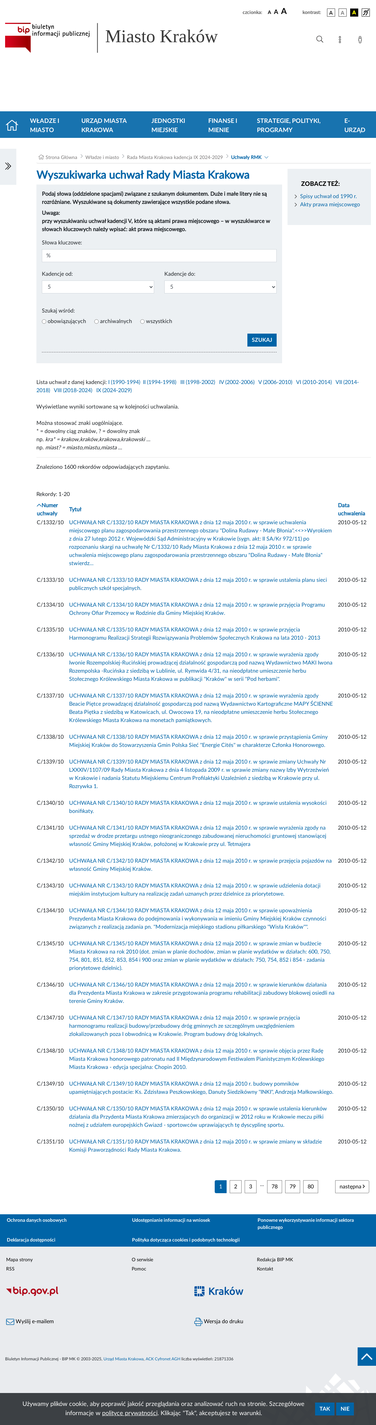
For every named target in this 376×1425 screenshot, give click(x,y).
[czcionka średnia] (276, 12)
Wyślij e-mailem (30, 1322)
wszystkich (159, 321)
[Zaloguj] (361, 40)
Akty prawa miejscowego (330, 204)
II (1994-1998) (159, 382)
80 (311, 1186)
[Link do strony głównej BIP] (121, 38)
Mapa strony (19, 1260)
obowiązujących (67, 321)
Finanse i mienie (222, 125)
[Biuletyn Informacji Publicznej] (94, 1295)
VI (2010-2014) (314, 382)
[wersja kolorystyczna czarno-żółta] (354, 12)
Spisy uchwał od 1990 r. (328, 196)
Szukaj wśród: (58, 311)
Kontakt (265, 1269)
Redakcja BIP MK (275, 1260)
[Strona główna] (14, 126)
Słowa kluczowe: (62, 242)
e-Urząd (354, 125)
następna (352, 1186)
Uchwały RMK (246, 157)
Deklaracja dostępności (31, 1240)
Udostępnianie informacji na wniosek (171, 1220)
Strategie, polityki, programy (289, 125)
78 (275, 1186)
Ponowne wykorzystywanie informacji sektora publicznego (306, 1224)
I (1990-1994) (124, 382)
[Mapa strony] (341, 40)
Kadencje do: (179, 274)
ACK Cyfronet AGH (163, 1359)
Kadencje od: (57, 274)
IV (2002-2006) (237, 382)
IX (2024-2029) (114, 390)
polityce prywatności (130, 1413)
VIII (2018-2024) (73, 390)
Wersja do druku (218, 1322)
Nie (345, 1409)
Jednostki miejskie (168, 125)
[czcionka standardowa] (269, 12)
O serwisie (142, 1260)
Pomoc (139, 1269)
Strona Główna (61, 157)
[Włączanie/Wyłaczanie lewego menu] (8, 167)
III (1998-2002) (197, 382)
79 (293, 1186)
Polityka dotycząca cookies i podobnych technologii (186, 1240)
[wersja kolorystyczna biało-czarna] (343, 12)
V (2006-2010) (275, 382)
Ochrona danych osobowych (37, 1220)
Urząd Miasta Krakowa (104, 125)
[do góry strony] (367, 1356)
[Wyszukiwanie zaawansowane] (319, 39)
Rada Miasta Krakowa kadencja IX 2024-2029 (175, 157)
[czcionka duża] (290, 11)
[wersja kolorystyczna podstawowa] (331, 12)
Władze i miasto (44, 125)
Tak (325, 1409)
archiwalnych (116, 321)
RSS (10, 1269)
